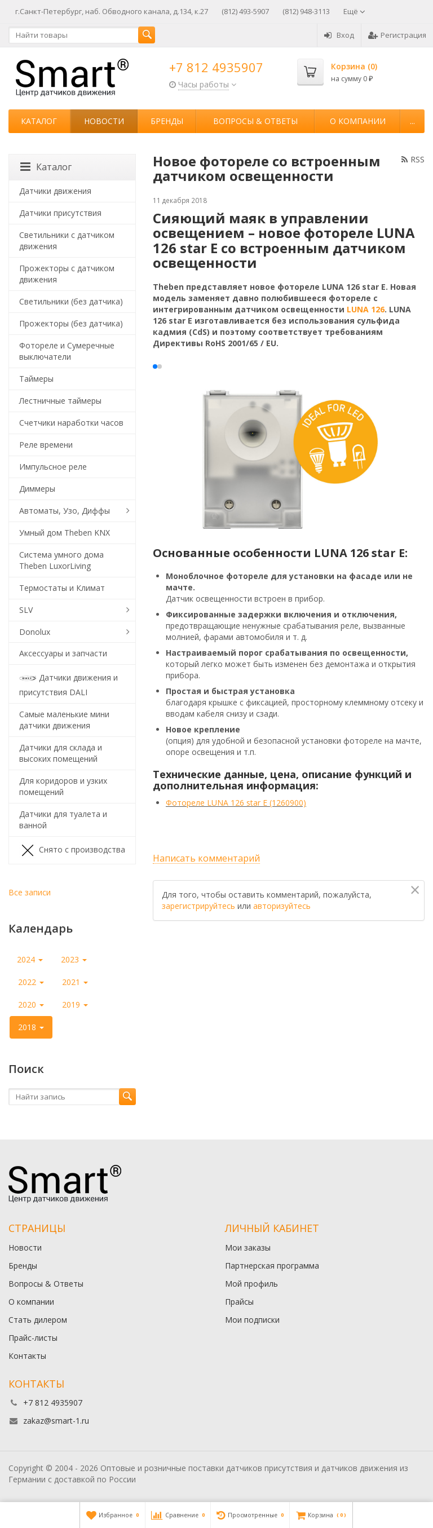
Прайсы (239, 1301)
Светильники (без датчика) (71, 301)
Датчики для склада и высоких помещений (60, 753)
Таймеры (36, 378)
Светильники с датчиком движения (66, 240)
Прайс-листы (33, 1337)
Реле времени (46, 444)
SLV (26, 609)
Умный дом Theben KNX (64, 532)
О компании (358, 121)
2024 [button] (30, 959)
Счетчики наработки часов (71, 422)
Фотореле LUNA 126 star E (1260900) (236, 802)
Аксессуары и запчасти (63, 653)
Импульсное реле (53, 466)
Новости (104, 121)
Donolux (34, 631)
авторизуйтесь (282, 905)
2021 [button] (75, 982)
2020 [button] (31, 1004)
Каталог (39, 121)
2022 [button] (31, 982)
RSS (413, 159)
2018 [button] (31, 1027)
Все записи (29, 892)
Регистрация (397, 35)
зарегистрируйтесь (198, 905)
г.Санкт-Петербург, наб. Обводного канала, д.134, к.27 (111, 11)
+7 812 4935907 (216, 67)
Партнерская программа (272, 1265)
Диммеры (37, 488)
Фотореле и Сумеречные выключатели (66, 351)
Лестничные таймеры (60, 400)
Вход (339, 35)
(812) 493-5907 (245, 11)
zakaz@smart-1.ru (56, 1420)
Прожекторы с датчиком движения (66, 274)
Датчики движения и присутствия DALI (68, 683)
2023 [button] (74, 959)
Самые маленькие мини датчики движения (64, 720)
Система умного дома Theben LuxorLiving (61, 560)
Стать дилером (37, 1319)
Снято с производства (72, 850)
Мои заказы (248, 1247)
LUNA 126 (366, 309)
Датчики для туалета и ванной (63, 820)
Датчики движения (55, 191)
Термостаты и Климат (62, 587)
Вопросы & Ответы (255, 121)
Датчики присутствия (60, 212)
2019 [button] (75, 1004)
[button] (155, 366)
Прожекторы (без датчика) (71, 323)
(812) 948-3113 (306, 11)
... (412, 121)
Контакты (27, 1355)
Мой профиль (251, 1283)
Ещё (354, 11)
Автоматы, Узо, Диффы (64, 510)
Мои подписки (252, 1319)
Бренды (167, 121)
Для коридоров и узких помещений (63, 786)
